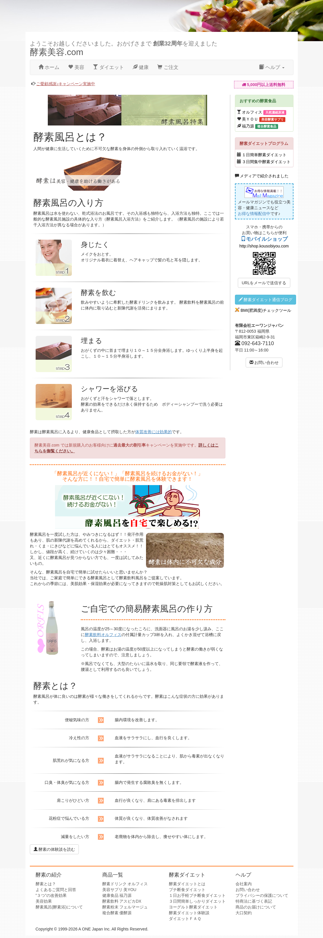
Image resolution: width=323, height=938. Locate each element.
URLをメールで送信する (264, 283)
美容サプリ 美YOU (119, 889)
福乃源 (248, 126)
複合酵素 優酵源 (117, 912)
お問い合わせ (264, 362)
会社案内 (244, 883)
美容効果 (44, 901)
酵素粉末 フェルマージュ (125, 907)
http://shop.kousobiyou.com (264, 246)
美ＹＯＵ (250, 119)
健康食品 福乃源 (117, 895)
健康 (141, 67)
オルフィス (252, 112)
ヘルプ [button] (271, 67)
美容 (76, 67)
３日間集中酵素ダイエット (266, 161)
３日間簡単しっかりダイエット (197, 901)
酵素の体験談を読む (54, 849)
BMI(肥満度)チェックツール (265, 310)
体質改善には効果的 (153, 431)
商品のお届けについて (256, 907)
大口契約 (244, 912)
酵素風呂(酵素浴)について (59, 907)
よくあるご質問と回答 (56, 889)
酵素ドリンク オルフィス (125, 883)
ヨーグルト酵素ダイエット (193, 907)
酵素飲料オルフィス (103, 634)
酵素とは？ (46, 883)
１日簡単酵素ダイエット (264, 154)
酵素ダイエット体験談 (189, 912)
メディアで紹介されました (264, 176)
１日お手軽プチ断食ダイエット (197, 895)
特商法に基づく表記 (254, 901)
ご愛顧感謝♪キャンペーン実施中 (65, 83)
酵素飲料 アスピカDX (121, 901)
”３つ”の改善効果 (51, 895)
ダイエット (108, 67)
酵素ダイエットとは (187, 883)
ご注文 (167, 67)
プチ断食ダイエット (187, 889)
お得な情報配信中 (254, 213)
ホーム (49, 67)
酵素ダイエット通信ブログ (266, 299)
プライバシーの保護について (262, 895)
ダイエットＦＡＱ (185, 918)
